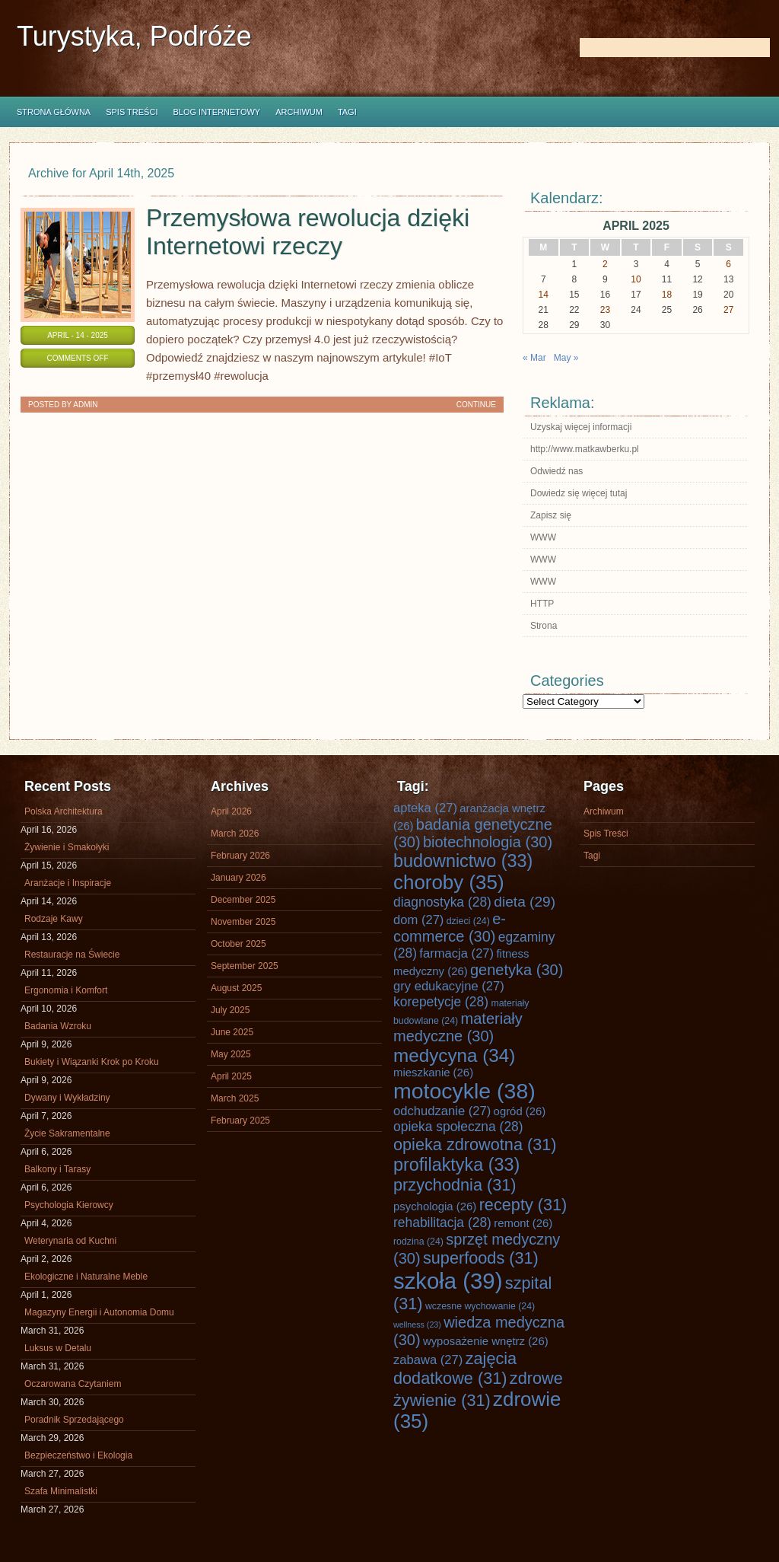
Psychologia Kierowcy (68, 1205)
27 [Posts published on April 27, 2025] (728, 309)
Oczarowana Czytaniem (72, 1384)
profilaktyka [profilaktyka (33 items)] (456, 1165)
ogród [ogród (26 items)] (520, 1111)
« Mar (534, 357)
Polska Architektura (63, 811)
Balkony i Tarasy (57, 1169)
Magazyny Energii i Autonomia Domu (99, 1312)
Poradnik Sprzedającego (74, 1419)
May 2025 (231, 1054)
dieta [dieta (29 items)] (524, 902)
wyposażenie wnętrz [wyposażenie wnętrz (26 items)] (485, 1341)
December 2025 (243, 899)
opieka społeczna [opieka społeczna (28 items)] (458, 1126)
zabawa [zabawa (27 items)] (428, 1360)
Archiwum (299, 111)
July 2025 (230, 1010)
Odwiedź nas (556, 471)
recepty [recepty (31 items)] (523, 1204)
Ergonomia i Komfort (65, 990)
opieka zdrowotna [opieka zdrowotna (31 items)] (475, 1144)
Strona (543, 625)
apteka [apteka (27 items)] (425, 808)
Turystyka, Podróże (134, 36)
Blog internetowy (216, 111)
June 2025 (232, 1032)
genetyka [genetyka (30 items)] (516, 969)
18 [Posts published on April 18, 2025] (667, 294)
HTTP (542, 603)
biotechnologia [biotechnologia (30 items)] (487, 842)
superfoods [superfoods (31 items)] (481, 1257)
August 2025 (236, 988)
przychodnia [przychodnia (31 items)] (455, 1184)
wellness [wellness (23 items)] (417, 1324)
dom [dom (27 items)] (418, 920)
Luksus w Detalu (57, 1348)
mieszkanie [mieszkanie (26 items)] (433, 1072)
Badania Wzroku (57, 1026)
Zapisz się (550, 515)
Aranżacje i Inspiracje (67, 883)
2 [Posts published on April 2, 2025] (605, 264)
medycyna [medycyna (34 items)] (454, 1055)
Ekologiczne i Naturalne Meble (86, 1276)
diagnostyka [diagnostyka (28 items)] (442, 902)
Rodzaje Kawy (53, 918)
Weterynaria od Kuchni (70, 1240)
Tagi (347, 111)
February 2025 (240, 1120)
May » (566, 357)
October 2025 (238, 944)
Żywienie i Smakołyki (66, 847)
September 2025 (244, 966)
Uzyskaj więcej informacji (580, 427)
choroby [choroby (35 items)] (448, 882)
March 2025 (235, 1098)
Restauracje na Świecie (71, 954)
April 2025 (231, 1076)
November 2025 (243, 921)
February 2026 (240, 855)
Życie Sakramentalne (67, 1133)
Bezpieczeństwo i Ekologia (78, 1455)
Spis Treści (131, 111)
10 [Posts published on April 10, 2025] (636, 279)
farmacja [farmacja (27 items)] (456, 953)
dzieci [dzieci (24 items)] (468, 921)
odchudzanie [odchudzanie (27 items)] (442, 1111)
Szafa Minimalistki (60, 1491)
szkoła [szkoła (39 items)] (447, 1280)
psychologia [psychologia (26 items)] (434, 1206)
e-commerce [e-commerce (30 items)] (449, 927)
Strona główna (54, 111)
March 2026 (235, 833)
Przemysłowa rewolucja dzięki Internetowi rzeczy (307, 232)
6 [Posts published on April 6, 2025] (728, 264)
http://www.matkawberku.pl (584, 449)
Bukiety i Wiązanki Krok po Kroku (91, 1062)
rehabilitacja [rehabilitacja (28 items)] (442, 1222)
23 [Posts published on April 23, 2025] (605, 309)
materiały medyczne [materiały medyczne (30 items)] (458, 1027)
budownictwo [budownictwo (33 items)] (463, 861)
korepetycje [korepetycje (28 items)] (440, 1001)
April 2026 (231, 811)
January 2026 (238, 877)
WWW (543, 537)
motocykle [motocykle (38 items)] (464, 1091)
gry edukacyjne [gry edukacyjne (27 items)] (448, 986)
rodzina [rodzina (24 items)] (418, 1241)
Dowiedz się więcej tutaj (578, 493)
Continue (476, 404)
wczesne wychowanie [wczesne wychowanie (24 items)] (480, 1306)
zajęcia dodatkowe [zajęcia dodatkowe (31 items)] (455, 1368)
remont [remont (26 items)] (523, 1223)
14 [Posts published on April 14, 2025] (543, 294)
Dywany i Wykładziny (67, 1097)
